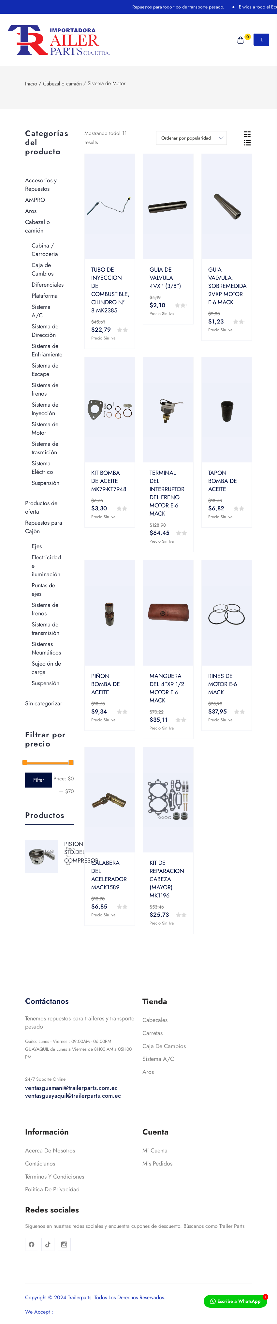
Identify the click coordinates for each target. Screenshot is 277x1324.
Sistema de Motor (45, 428)
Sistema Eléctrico (42, 467)
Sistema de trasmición (45, 448)
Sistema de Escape (45, 369)
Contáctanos (40, 1179)
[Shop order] (191, 138)
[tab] (247, 134)
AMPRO (35, 200)
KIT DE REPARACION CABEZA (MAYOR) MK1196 (167, 879)
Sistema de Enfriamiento (47, 350)
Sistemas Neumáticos (46, 648)
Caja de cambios (164, 1061)
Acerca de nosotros (50, 1166)
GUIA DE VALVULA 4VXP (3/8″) (165, 277)
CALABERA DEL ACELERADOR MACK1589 (109, 875)
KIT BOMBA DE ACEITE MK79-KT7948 (108, 481)
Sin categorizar (43, 703)
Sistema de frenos (45, 389)
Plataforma (45, 296)
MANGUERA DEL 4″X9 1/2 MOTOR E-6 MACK (167, 688)
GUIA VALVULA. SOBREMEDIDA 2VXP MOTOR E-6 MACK (227, 286)
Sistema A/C (41, 311)
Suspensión (45, 483)
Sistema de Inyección (45, 408)
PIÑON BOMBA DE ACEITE (105, 684)
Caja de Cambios (42, 269)
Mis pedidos (157, 1179)
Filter (38, 780)
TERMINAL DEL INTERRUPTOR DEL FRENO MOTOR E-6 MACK (167, 493)
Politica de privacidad (52, 1205)
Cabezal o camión (62, 83)
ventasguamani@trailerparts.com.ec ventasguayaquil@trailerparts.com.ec (73, 1107)
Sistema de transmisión (45, 628)
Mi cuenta (155, 1166)
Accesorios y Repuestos (41, 184)
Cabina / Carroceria (45, 249)
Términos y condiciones (54, 1192)
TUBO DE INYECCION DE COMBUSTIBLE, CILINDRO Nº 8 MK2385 (110, 290)
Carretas (152, 1049)
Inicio (31, 83)
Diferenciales (48, 284)
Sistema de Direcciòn (45, 330)
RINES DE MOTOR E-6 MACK (222, 684)
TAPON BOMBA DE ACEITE (222, 481)
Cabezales (155, 1035)
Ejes (37, 546)
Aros (30, 211)
